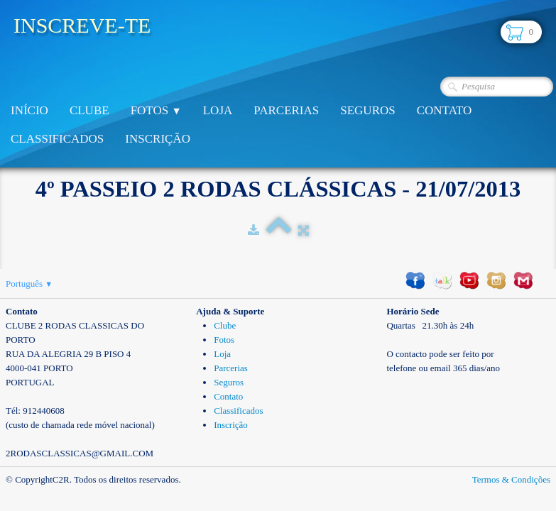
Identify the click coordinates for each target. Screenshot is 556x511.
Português (29, 283)
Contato (444, 110)
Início (29, 110)
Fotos (156, 110)
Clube (89, 110)
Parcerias (286, 110)
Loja (218, 110)
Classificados (57, 138)
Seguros (367, 110)
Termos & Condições (511, 479)
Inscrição (157, 138)
